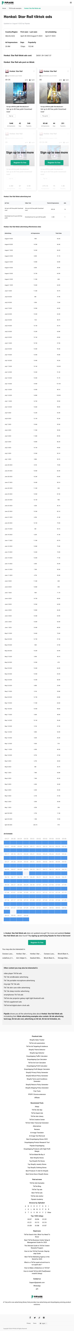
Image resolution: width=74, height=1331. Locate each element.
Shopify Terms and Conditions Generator (37, 1080)
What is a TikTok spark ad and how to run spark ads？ (37, 1263)
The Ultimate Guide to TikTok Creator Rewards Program (37, 1247)
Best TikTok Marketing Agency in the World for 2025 (37, 1258)
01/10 (44, 1222)
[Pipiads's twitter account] (34, 1317)
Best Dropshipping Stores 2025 (37, 1139)
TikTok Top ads (37, 1189)
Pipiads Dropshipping (37, 1146)
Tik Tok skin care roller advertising (17, 988)
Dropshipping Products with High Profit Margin (37, 1150)
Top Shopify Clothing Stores (36, 1167)
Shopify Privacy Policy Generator (37, 1072)
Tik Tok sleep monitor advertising (16, 991)
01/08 (37, 1226)
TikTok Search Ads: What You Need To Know (37, 1236)
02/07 (30, 1219)
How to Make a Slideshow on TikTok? (37, 1268)
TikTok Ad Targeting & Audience (37, 1046)
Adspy (37, 1106)
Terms (34, 1323)
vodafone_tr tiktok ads (9, 958)
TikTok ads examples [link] (15, 8)
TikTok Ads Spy (37, 1110)
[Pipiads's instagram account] (43, 1317)
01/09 (30, 1226)
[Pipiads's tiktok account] (39, 1317)
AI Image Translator (37, 1133)
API (37, 1289)
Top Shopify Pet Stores (37, 1161)
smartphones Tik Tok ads (13, 995)
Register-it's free (20, 163)
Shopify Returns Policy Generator (37, 1085)
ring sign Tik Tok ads (12, 984)
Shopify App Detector (37, 1053)
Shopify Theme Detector (37, 1050)
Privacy (29, 1323)
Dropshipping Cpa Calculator (37, 1059)
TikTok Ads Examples (37, 1183)
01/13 (37, 1222)
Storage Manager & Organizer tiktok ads (65, 958)
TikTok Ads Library (37, 1116)
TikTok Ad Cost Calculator (37, 1063)
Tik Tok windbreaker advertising (16, 977)
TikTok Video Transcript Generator (37, 1123)
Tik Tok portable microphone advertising (19, 980)
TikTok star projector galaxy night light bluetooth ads (24, 998)
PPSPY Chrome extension (37, 1094)
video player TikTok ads (13, 973)
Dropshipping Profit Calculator (37, 1066)
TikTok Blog (37, 1186)
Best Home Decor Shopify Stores (37, 1174)
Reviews (37, 1129)
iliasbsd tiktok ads (37, 958)
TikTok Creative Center (37, 1120)
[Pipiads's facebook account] (30, 1317)
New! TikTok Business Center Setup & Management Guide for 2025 (37, 1241)
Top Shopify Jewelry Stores (37, 1164)
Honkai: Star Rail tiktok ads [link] (32, 8)
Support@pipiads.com (37, 1282)
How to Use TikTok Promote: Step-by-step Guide (37, 1252)
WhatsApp (37, 1286)
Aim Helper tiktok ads (23, 958)
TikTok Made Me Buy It (37, 1154)
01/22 (44, 1219)
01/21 (30, 1222)
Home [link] (4, 8)
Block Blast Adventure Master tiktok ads (65, 954)
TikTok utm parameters (37, 1043)
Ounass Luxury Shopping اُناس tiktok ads (9, 954)
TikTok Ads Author (37, 1196)
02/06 (37, 1219)
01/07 (44, 1226)
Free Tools (37, 1091)
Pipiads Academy (37, 1199)
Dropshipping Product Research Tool (36, 1142)
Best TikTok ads (37, 1193)
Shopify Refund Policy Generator (37, 1076)
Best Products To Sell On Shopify (37, 1171)
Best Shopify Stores (37, 1158)
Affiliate (37, 1098)
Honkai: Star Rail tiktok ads (23, 954)
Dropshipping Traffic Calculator (37, 1056)
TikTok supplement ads (13, 1002)
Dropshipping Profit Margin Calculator (37, 1069)
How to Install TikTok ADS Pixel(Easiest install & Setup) (37, 1272)
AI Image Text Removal (37, 1136)
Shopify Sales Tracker (37, 1040)
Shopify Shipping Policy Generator (37, 1088)
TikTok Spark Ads (37, 1113)
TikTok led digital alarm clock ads (16, 1005)
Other (48, 1212)
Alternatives (37, 1126)
